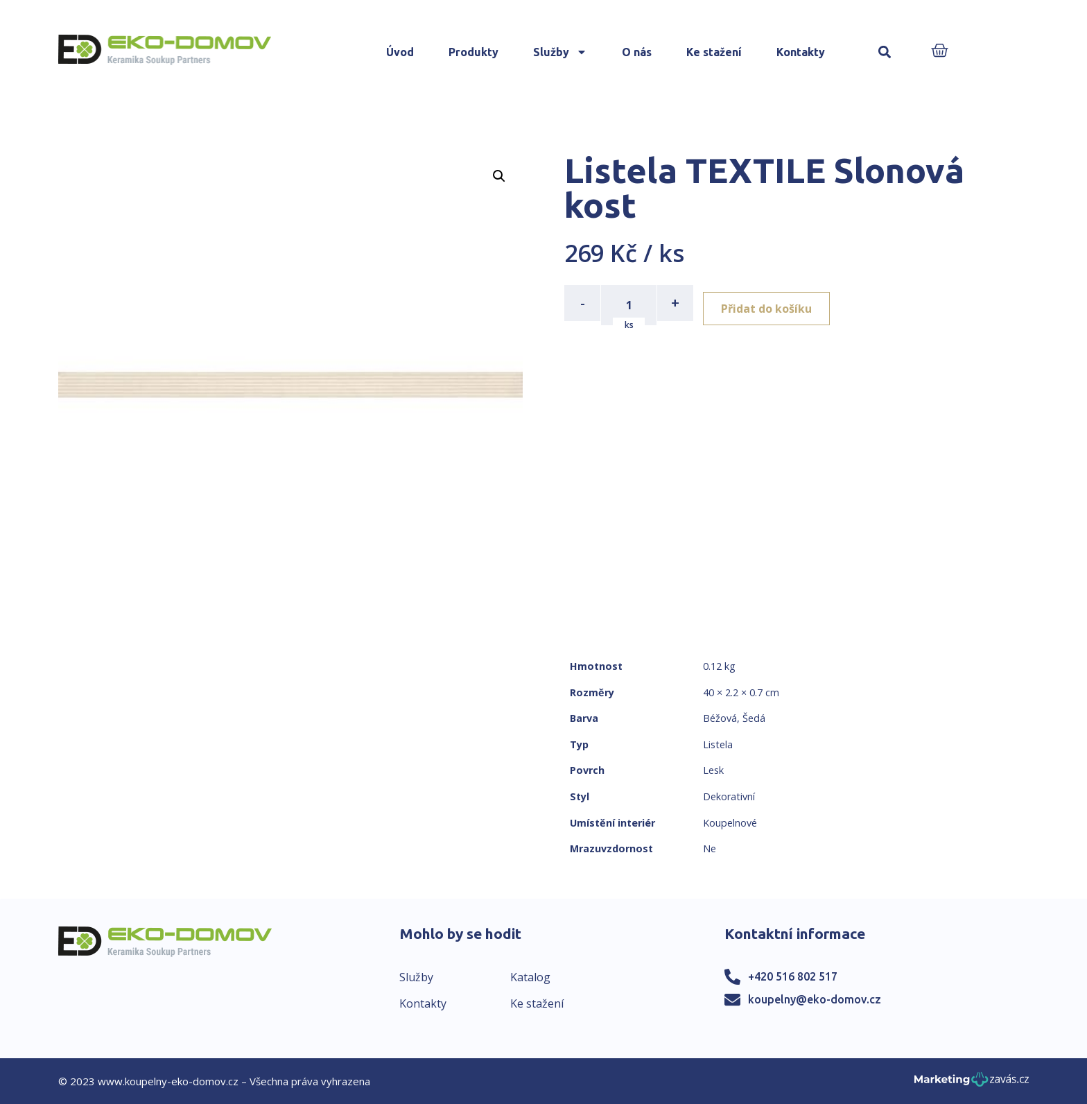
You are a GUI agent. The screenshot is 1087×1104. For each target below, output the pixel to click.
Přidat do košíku (773, 303)
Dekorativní (729, 796)
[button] (884, 52)
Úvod (400, 52)
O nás (637, 52)
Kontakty (800, 52)
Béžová (720, 718)
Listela (718, 744)
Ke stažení (714, 52)
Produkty (473, 52)
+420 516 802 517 (792, 976)
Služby (560, 52)
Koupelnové (730, 822)
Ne (709, 848)
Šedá (753, 718)
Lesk (713, 770)
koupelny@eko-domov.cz (814, 999)
